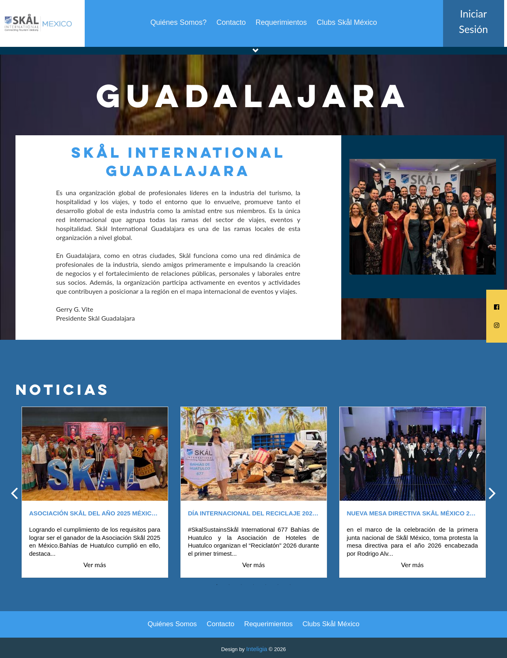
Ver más (94, 564)
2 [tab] (229, 585)
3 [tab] (241, 585)
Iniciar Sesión (473, 21)
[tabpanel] (94, 493)
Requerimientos (281, 22)
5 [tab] (266, 585)
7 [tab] (290, 585)
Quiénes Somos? (178, 22)
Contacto (231, 22)
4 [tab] (254, 585)
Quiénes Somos (172, 624)
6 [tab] (278, 585)
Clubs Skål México (347, 22)
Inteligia (256, 648)
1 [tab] (217, 585)
